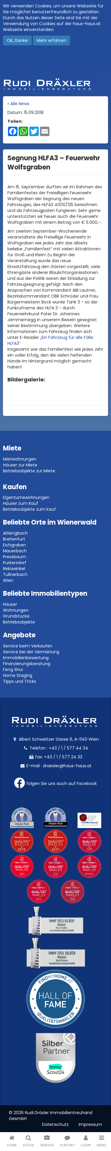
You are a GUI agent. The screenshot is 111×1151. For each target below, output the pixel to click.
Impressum (90, 1124)
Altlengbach (15, 533)
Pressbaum (14, 557)
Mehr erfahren (51, 40)
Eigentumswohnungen (26, 497)
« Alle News (18, 104)
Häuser (10, 604)
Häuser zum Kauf (20, 503)
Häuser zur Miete (20, 465)
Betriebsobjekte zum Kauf (29, 509)
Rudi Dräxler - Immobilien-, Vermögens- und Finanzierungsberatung (55, 84)
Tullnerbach (15, 574)
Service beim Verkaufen (27, 646)
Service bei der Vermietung (31, 652)
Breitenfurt (14, 539)
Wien (8, 580)
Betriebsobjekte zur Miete (29, 471)
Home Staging (17, 675)
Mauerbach (15, 551)
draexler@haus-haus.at (67, 766)
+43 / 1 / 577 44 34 (68, 748)
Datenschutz (55, 1124)
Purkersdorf (14, 563)
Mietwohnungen (19, 459)
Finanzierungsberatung (26, 664)
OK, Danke (17, 40)
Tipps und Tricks (19, 681)
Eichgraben (14, 545)
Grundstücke (16, 616)
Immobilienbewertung (26, 658)
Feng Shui (13, 669)
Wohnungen (15, 610)
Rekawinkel (14, 569)
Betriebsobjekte (19, 622)
